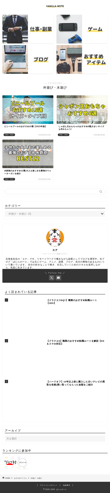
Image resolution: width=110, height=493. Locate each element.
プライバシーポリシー (48, 485)
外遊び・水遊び (36, 478)
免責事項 (66, 485)
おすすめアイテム (20, 478)
